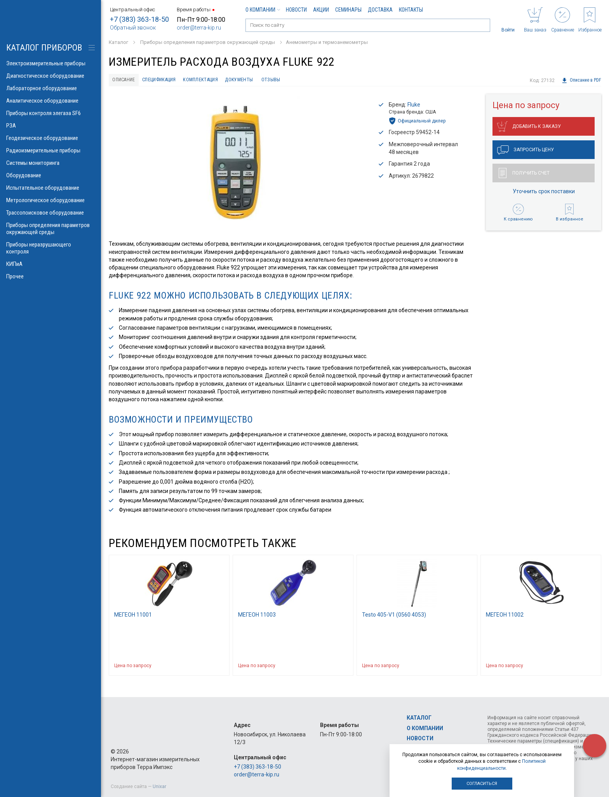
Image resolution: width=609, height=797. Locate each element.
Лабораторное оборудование (50, 88)
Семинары (348, 10)
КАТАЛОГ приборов (44, 47)
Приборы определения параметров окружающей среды (50, 229)
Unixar (159, 786)
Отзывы (300, 80)
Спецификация (170, 80)
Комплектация (219, 80)
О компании (262, 10)
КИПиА (50, 263)
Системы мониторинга (50, 162)
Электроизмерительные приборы (50, 63)
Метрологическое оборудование (50, 200)
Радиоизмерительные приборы (50, 150)
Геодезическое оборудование (50, 138)
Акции (321, 10)
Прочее (50, 276)
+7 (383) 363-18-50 (139, 19)
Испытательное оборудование (50, 187)
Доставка (380, 10)
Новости (296, 10)
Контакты (411, 10)
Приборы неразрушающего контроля (50, 248)
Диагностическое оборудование (50, 75)
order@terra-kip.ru (199, 27)
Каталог (419, 718)
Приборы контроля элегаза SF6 (50, 113)
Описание (127, 80)
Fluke (413, 106)
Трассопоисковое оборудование (50, 212)
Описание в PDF (581, 80)
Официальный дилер (417, 122)
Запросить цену (525, 152)
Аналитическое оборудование (50, 100)
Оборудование (50, 175)
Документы (263, 80)
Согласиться (481, 783)
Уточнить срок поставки (544, 193)
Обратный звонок (133, 27)
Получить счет (524, 175)
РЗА (50, 125)
